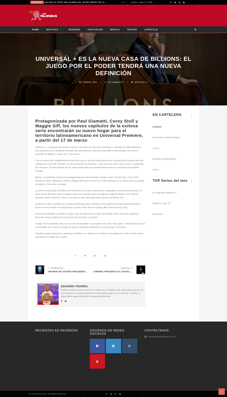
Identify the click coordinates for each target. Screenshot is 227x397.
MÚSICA (115, 29)
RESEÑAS (74, 29)
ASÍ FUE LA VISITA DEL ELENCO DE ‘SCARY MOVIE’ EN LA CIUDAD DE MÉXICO (76, 2)
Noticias (139, 82)
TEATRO (132, 29)
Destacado (37, 2)
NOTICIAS (52, 29)
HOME (35, 29)
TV (146, 82)
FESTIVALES (95, 29)
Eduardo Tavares (74, 286)
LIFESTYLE (151, 29)
